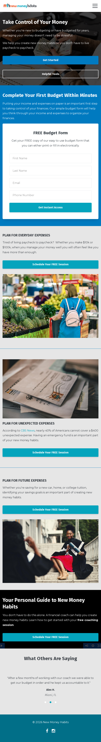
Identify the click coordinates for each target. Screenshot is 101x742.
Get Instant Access (50, 207)
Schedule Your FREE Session (50, 264)
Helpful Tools (50, 74)
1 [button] (45, 702)
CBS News (28, 430)
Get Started (50, 60)
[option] (50, 686)
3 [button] (55, 702)
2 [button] (50, 702)
